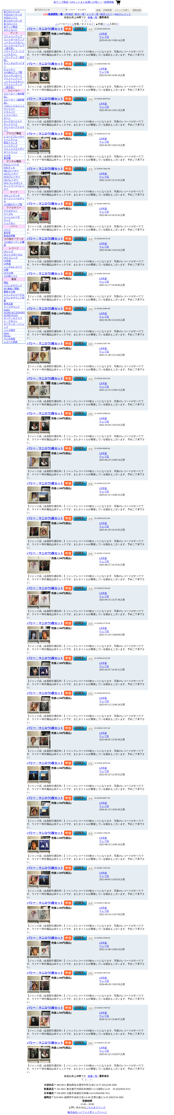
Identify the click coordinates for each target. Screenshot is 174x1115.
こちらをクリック (96, 1107)
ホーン (7, 118)
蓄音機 (7, 158)
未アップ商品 (61, 2)
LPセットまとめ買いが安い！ (86, 2)
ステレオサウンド (13, 285)
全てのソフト (10, 24)
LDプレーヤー (11, 174)
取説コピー (106, 14)
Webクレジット (122, 14)
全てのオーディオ (13, 20)
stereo (6, 333)
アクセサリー (10, 211)
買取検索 (136, 10)
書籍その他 (9, 291)
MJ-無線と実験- (12, 288)
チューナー (9, 69)
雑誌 (6, 282)
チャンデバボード (13, 75)
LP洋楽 (7, 260)
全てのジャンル (12, 11)
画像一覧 (92, 17)
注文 (90, 29)
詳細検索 (107, 10)
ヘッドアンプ (10, 146)
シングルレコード (13, 267)
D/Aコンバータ (11, 164)
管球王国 (8, 304)
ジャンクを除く (122, 10)
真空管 (7, 232)
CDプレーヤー (11, 180)
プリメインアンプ (13, 36)
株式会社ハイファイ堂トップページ (87, 1112)
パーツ (7, 229)
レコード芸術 (10, 342)
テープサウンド (12, 307)
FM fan (7, 336)
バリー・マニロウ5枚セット (45, 28)
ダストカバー (10, 30)
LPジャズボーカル (13, 254)
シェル (7, 155)
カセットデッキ (12, 195)
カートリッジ (10, 152)
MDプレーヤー (11, 170)
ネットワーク (10, 124)
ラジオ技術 (9, 339)
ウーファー (9, 109)
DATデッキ (9, 167)
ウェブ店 (104, 37)
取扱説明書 (9, 235)
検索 (98, 10)
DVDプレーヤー (12, 177)
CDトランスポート (13, 183)
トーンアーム (10, 139)
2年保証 (69, 14)
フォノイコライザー (14, 149)
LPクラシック (11, 257)
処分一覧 (80, 14)
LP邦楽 (7, 264)
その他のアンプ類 (13, 72)
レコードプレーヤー (14, 136)
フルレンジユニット (14, 106)
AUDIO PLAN (11, 315)
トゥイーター (10, 115)
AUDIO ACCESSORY (14, 312)
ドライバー (9, 112)
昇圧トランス (10, 143)
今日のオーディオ (13, 14)
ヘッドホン (9, 223)
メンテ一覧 (92, 14)
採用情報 (109, 2)
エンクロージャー (13, 121)
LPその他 (8, 273)
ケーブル (8, 214)
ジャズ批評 (9, 330)
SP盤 (6, 270)
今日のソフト (10, 17)
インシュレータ (12, 217)
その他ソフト (10, 276)
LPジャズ (8, 251)
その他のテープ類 (13, 204)
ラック (7, 220)
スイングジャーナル (14, 295)
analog (7, 310)
